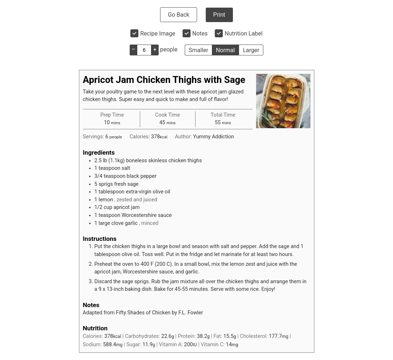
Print (219, 15)
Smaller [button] (198, 50)
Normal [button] (225, 50)
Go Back (178, 14)
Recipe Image (157, 33)
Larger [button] (251, 50)
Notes (200, 33)
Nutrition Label (244, 33)
